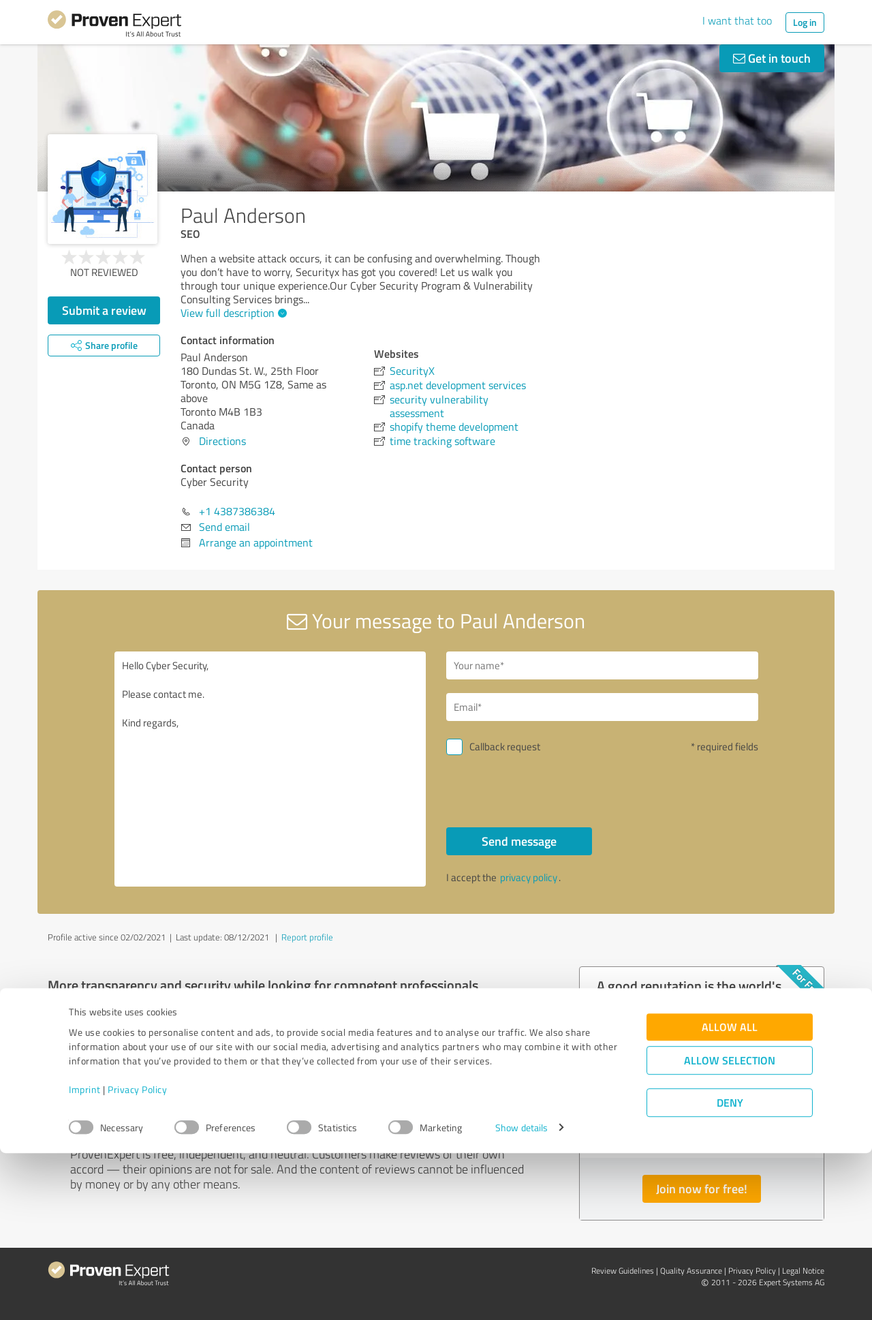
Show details (521, 1294)
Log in (805, 22)
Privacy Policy (137, 1256)
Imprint (85, 1256)
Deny (730, 1269)
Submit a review (104, 310)
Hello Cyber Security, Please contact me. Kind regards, (270, 769)
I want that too (737, 20)
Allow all (730, 1193)
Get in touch (772, 58)
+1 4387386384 (237, 511)
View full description (232, 312)
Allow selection (729, 1227)
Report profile (307, 937)
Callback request (504, 746)
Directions (222, 440)
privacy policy (528, 877)
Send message (519, 841)
